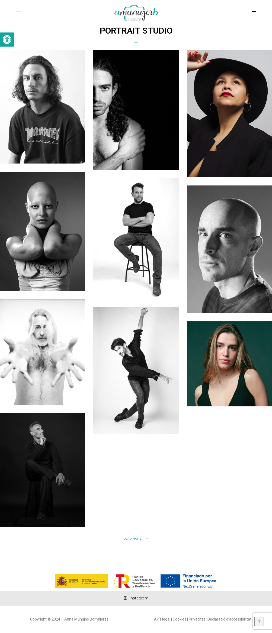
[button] (7, 39)
